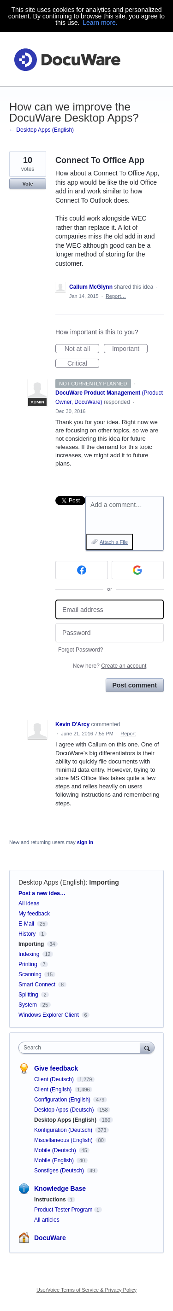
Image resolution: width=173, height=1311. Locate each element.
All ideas (28, 903)
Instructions (50, 1199)
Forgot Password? (80, 650)
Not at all (82, 349)
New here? (109, 666)
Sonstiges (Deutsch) (59, 1170)
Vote (27, 183)
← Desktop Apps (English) (41, 130)
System (27, 1005)
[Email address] (109, 609)
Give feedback (56, 1068)
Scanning (30, 974)
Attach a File (114, 542)
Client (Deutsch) (54, 1079)
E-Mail (26, 924)
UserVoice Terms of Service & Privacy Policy (86, 1290)
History (27, 934)
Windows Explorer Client (48, 1015)
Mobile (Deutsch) (56, 1150)
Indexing (28, 954)
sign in (85, 842)
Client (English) (53, 1089)
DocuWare (50, 1237)
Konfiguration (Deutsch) (64, 1130)
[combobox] (81, 1047)
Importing (104, 882)
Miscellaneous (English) (64, 1140)
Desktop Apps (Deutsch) (64, 1110)
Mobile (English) (54, 1160)
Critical (83, 364)
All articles (47, 1220)
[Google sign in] (138, 570)
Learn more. (100, 22)
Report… (116, 296)
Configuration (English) (63, 1099)
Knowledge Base (60, 1188)
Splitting (28, 994)
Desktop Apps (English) (52, 882)
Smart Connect (36, 984)
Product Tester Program (63, 1209)
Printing (27, 964)
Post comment (135, 685)
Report (128, 733)
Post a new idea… (42, 893)
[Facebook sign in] (81, 570)
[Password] (109, 633)
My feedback (34, 913)
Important (130, 349)
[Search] (147, 1047)
